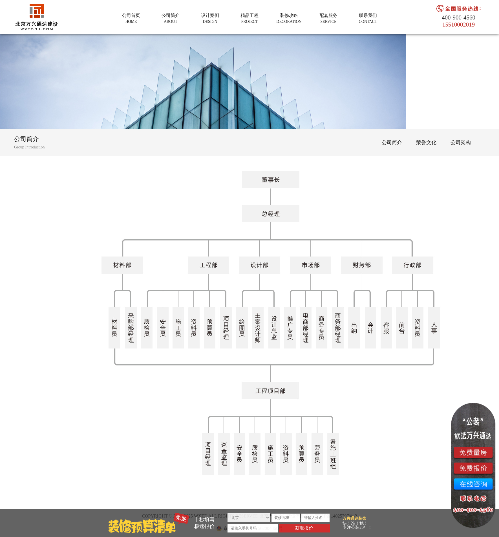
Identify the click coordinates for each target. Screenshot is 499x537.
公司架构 (461, 142)
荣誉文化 (426, 142)
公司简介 (392, 142)
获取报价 (304, 528)
